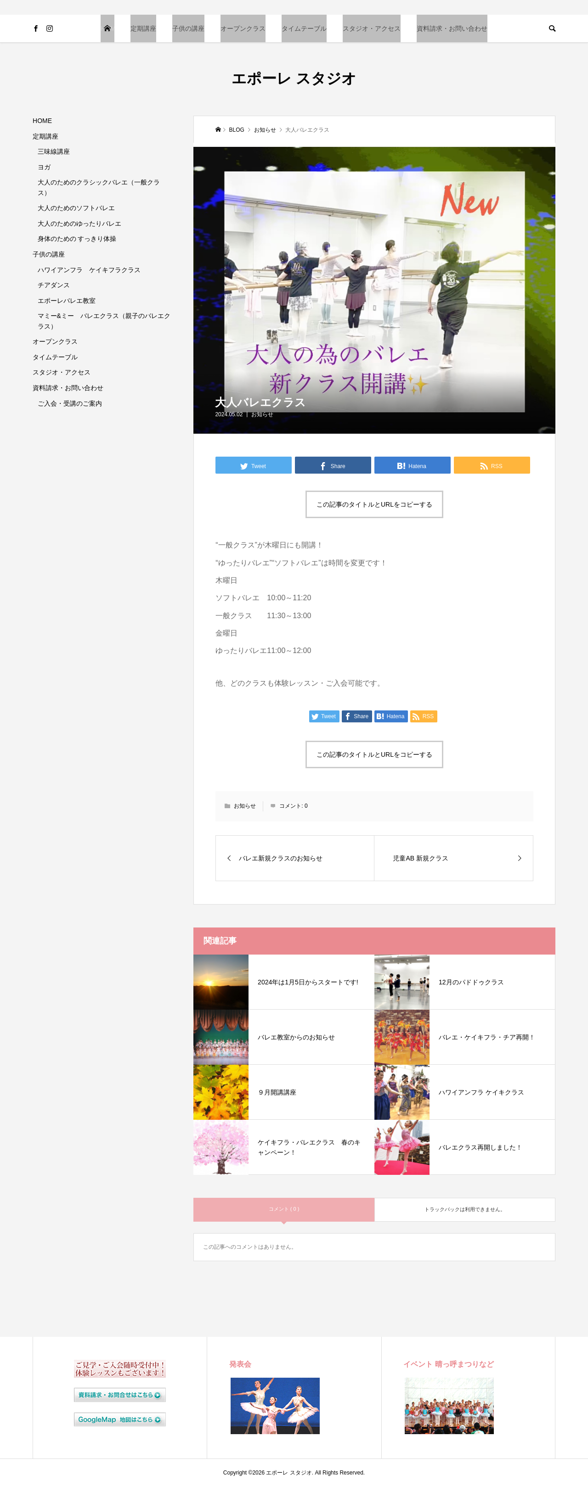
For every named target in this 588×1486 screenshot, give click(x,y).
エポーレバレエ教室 (67, 300)
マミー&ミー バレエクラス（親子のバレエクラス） (104, 321)
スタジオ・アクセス (372, 28)
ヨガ (44, 167)
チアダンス (54, 285)
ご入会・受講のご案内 (70, 403)
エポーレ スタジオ (294, 78)
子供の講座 (188, 28)
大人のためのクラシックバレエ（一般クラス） (99, 187)
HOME (107, 28)
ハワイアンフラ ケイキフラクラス (89, 270)
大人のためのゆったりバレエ (79, 223)
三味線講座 (54, 151)
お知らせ (262, 414)
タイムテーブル (304, 28)
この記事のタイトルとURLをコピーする (374, 504)
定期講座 (143, 28)
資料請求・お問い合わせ (452, 28)
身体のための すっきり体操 (77, 238)
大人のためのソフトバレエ (76, 208)
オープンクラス (243, 28)
